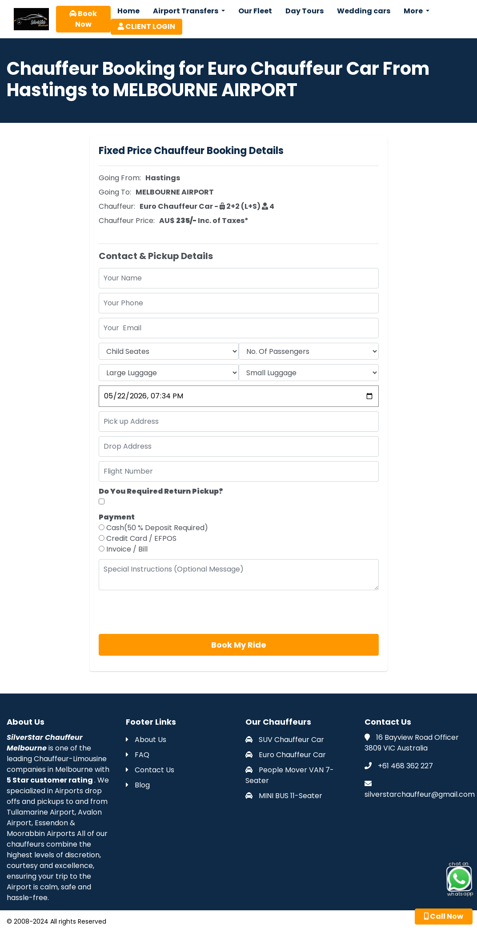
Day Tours (304, 11)
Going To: (115, 192)
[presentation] (166, 612)
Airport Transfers (186, 11)
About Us (146, 739)
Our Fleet (255, 11)
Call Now (443, 916)
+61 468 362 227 (405, 766)
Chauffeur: (117, 206)
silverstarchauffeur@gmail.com (420, 794)
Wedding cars (363, 11)
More (414, 11)
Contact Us (150, 770)
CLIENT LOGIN (146, 26)
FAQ (137, 755)
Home (128, 11)
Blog (138, 785)
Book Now (83, 18)
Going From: (120, 178)
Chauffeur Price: (127, 220)
